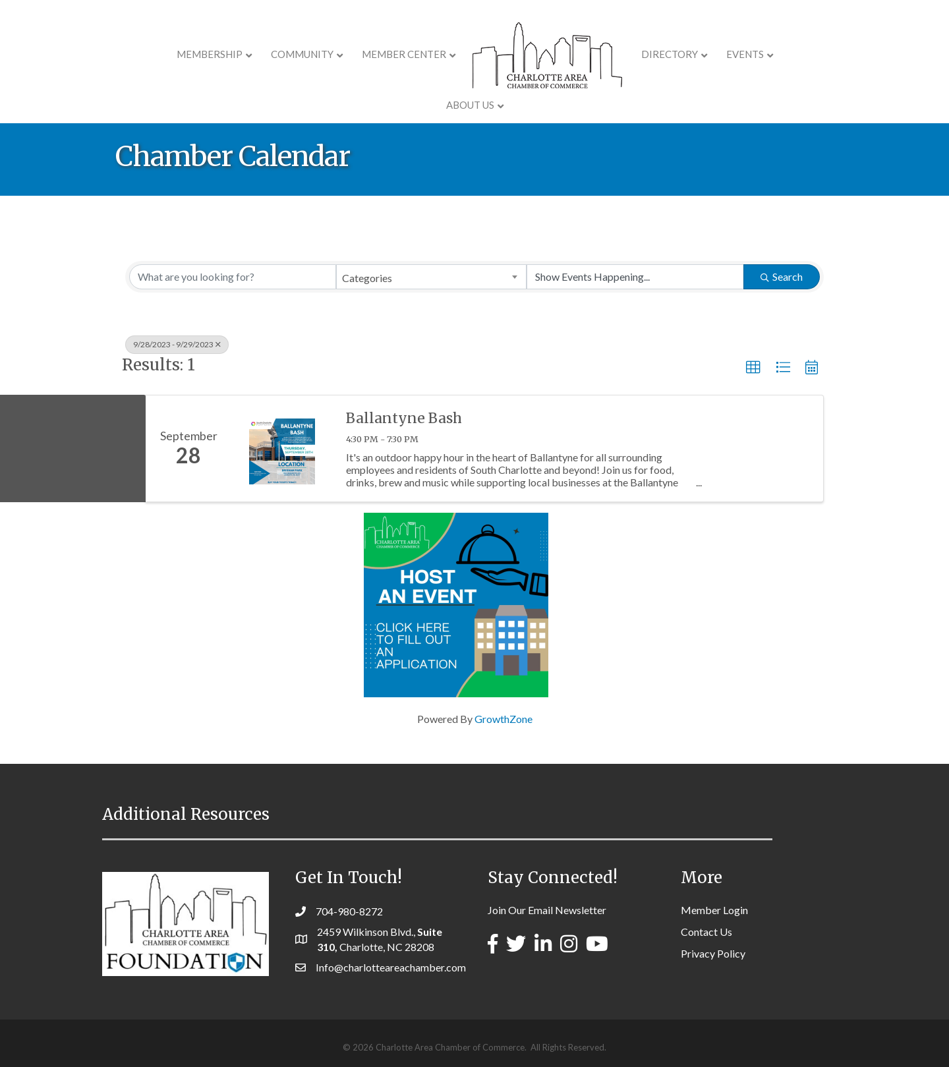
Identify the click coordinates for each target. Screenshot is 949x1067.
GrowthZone (503, 718)
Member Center (366, 54)
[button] (753, 368)
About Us (778, 54)
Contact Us (706, 931)
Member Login (714, 910)
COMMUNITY (264, 54)
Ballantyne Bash (404, 418)
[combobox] (431, 276)
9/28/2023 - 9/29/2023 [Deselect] (177, 344)
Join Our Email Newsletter (547, 910)
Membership (171, 54)
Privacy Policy (713, 953)
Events (707, 54)
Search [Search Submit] (782, 276)
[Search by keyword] (232, 276)
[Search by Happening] (635, 276)
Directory (631, 54)
